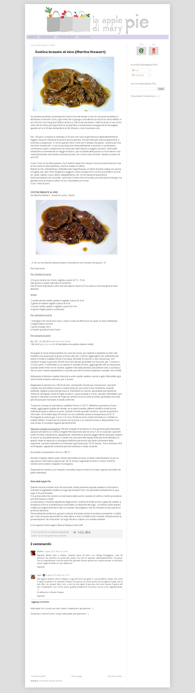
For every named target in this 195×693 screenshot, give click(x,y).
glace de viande (47, 344)
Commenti (138, 75)
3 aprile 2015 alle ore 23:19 (57, 575)
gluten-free (52, 536)
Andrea (40, 551)
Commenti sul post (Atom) (50, 680)
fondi (45, 536)
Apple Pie (32, 37)
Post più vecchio (115, 676)
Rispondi (40, 567)
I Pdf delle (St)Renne (66, 37)
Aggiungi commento (40, 602)
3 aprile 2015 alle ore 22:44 (56, 551)
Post (135, 70)
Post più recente (38, 676)
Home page (76, 676)
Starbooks (62, 536)
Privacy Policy (85, 37)
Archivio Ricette (46, 37)
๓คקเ (39, 575)
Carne (40, 536)
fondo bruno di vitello (59, 341)
